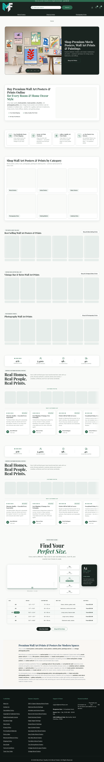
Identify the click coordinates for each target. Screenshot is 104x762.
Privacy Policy (7, 727)
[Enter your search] (46, 7)
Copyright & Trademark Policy (11, 714)
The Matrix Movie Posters (35, 741)
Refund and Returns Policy (10, 737)
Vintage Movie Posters (34, 751)
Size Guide (6, 744)
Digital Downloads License (10, 717)
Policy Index (6, 734)
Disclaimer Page (7, 720)
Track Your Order (8, 751)
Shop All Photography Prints (90, 315)
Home (52, 21)
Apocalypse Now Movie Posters (37, 731)
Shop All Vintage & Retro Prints (89, 273)
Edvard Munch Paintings (35, 724)
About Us (5, 703)
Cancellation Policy (8, 710)
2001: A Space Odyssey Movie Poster (38, 703)
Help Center (6, 724)
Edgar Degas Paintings (34, 720)
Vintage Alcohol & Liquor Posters (37, 748)
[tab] (28, 70)
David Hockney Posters (34, 717)
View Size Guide (43, 629)
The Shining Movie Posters (35, 744)
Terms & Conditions (8, 748)
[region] (52, 51)
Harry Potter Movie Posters (35, 734)
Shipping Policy (7, 741)
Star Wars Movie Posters (35, 737)
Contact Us (6, 707)
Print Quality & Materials (10, 731)
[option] (69, 567)
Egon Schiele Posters (34, 727)
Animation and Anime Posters (36, 710)
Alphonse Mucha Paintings (35, 707)
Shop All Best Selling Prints (90, 231)
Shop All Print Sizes (59, 629)
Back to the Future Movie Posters (37, 714)
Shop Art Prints (72, 60)
